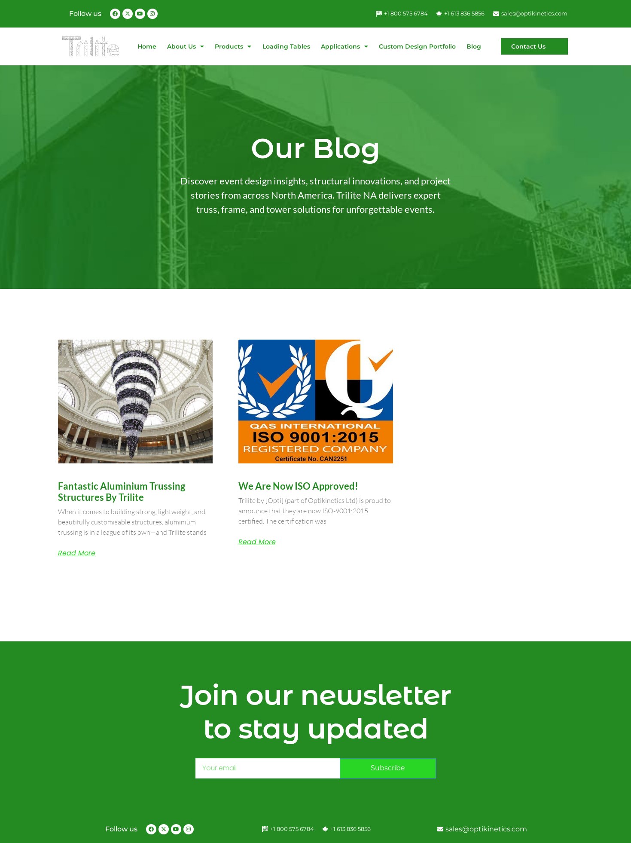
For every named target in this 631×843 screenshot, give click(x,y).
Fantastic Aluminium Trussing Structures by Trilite (121, 491)
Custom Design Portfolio (417, 46)
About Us (185, 46)
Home (146, 46)
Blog (473, 46)
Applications (344, 46)
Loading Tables (286, 46)
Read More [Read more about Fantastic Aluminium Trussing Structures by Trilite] (76, 553)
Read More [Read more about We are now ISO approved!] (257, 542)
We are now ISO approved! (298, 486)
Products (233, 46)
